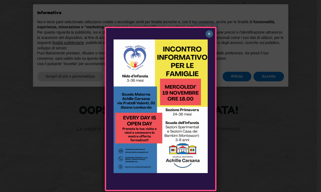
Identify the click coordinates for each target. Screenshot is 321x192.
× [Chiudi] (209, 34)
